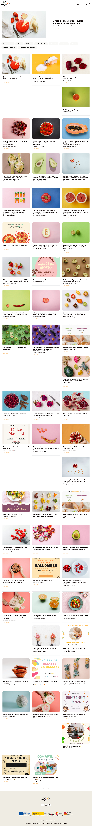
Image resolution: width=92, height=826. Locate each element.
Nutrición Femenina (41, 43)
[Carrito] (89, 4)
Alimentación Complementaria (27, 47)
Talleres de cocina (7, 43)
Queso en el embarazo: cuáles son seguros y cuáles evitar (68, 22)
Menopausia (64, 43)
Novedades (53, 43)
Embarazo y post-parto (9, 47)
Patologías (28, 43)
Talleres (20, 43)
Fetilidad (74, 43)
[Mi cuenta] (86, 4)
